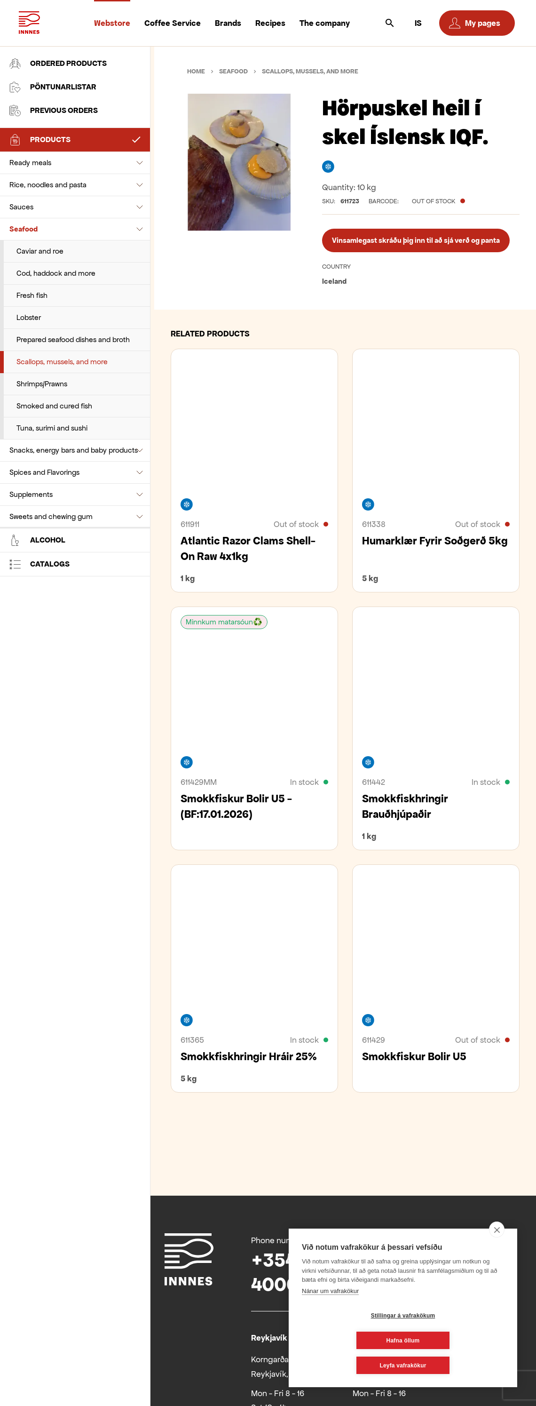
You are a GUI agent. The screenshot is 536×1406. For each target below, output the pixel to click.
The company (325, 23)
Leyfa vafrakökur (402, 1365)
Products (40, 139)
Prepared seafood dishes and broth (73, 272)
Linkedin (460, 1239)
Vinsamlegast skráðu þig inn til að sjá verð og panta (416, 240)
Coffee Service (172, 23)
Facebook (409, 1239)
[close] (496, 1254)
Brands (228, 23)
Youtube (435, 1239)
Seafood (23, 162)
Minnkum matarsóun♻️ (224, 621)
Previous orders (53, 110)
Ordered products (58, 63)
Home (196, 71)
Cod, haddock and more (55, 206)
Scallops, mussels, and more (62, 294)
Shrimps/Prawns (41, 316)
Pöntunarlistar (52, 87)
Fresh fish (31, 228)
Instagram (485, 1239)
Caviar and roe (39, 184)
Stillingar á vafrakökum (347, 1340)
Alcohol (37, 330)
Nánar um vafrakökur (330, 1315)
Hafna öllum (459, 1340)
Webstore (112, 23)
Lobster (28, 250)
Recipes (270, 23)
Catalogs (39, 353)
